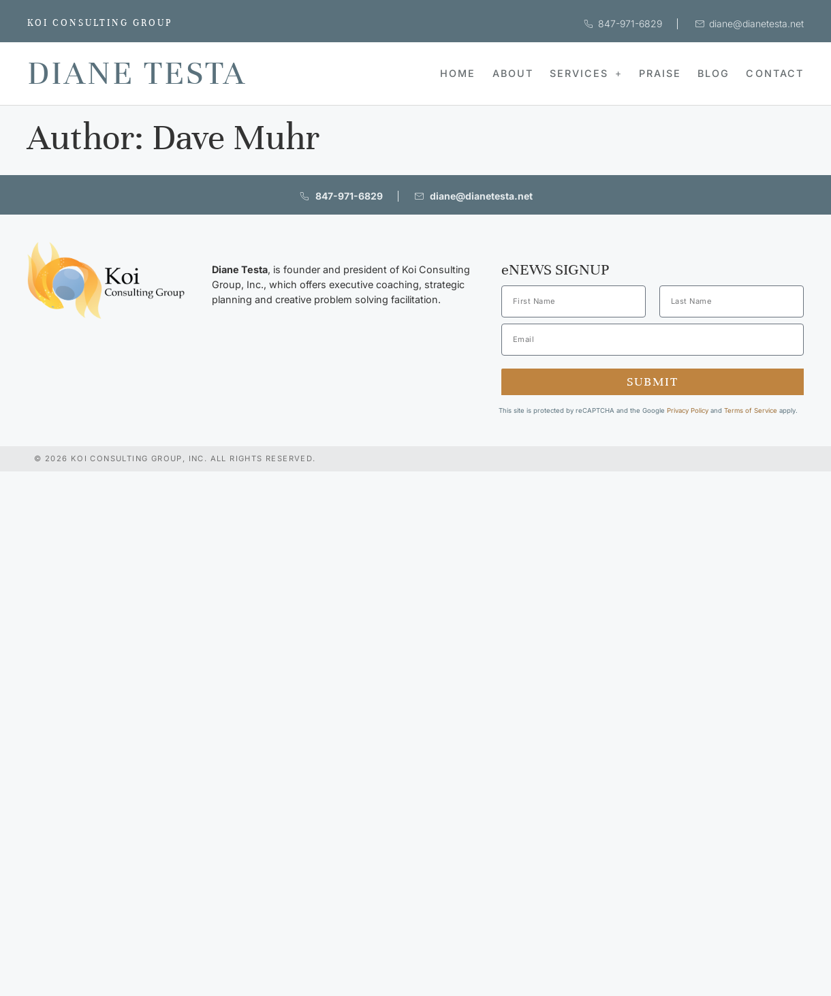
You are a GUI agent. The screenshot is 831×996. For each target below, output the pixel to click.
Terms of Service (750, 410)
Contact (775, 73)
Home (457, 73)
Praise (660, 73)
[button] (586, 73)
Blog (713, 73)
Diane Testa (137, 73)
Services (586, 73)
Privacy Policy (687, 410)
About (512, 73)
